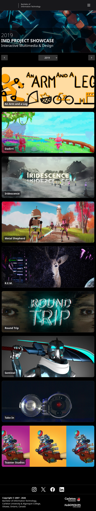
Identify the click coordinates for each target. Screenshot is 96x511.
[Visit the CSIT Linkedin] (61, 489)
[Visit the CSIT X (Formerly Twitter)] (43, 489)
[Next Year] (91, 57)
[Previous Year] (4, 57)
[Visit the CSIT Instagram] (34, 489)
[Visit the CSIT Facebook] (52, 489)
